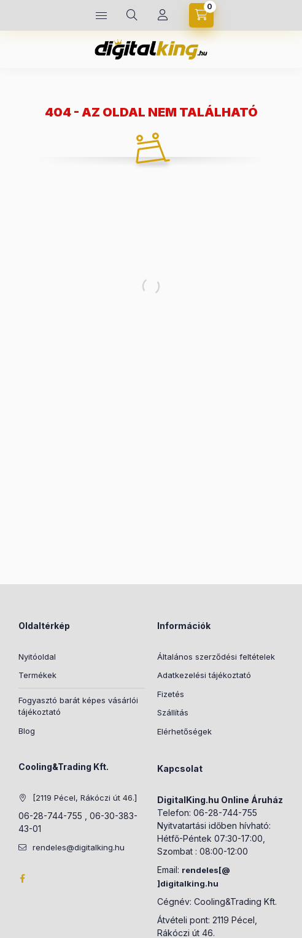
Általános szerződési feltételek (216, 657)
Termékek (37, 675)
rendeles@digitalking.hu (79, 847)
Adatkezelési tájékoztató (204, 675)
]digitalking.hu (188, 883)
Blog (26, 731)
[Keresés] (132, 15)
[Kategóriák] (101, 15)
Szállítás (172, 712)
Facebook (22, 878)
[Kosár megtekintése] (201, 15)
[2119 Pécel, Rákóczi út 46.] (85, 798)
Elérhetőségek (184, 731)
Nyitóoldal (37, 657)
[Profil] (162, 15)
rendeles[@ (206, 870)
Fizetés (170, 694)
